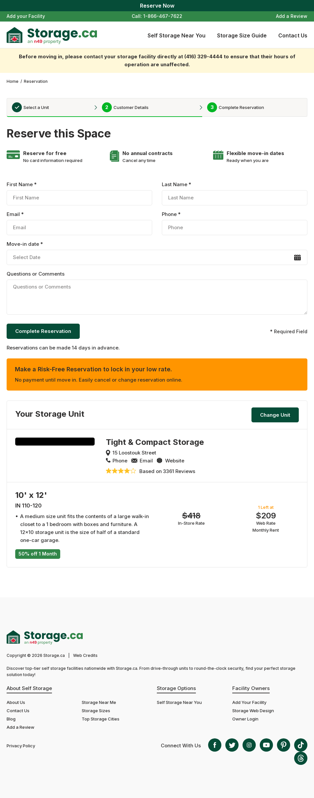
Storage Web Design (253, 710)
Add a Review (291, 16)
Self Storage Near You (176, 35)
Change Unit (275, 415)
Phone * (234, 223)
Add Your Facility (249, 702)
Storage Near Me (99, 702)
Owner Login (245, 718)
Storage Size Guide (242, 35)
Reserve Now (157, 5)
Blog (11, 718)
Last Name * (234, 193)
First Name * (79, 193)
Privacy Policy (21, 745)
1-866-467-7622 (162, 16)
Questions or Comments (157, 294)
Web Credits (85, 655)
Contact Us (292, 35)
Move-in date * (157, 253)
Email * (79, 223)
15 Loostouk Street (134, 453)
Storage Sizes (96, 710)
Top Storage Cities (100, 718)
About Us (16, 702)
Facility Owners (251, 688)
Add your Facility (26, 16)
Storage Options (176, 688)
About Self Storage (29, 688)
